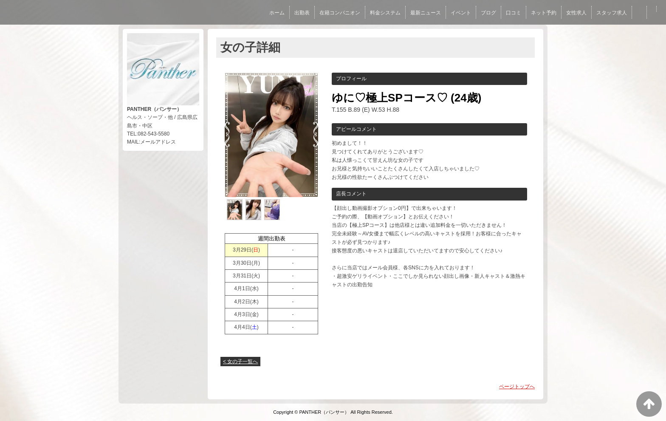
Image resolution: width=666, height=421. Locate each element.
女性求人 (576, 13)
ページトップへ (517, 387)
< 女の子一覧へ (240, 361)
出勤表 (302, 13)
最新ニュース (425, 13)
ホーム (277, 13)
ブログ (488, 13)
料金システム (385, 13)
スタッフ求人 (611, 13)
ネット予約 (543, 13)
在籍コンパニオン (339, 13)
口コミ (513, 13)
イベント (461, 13)
